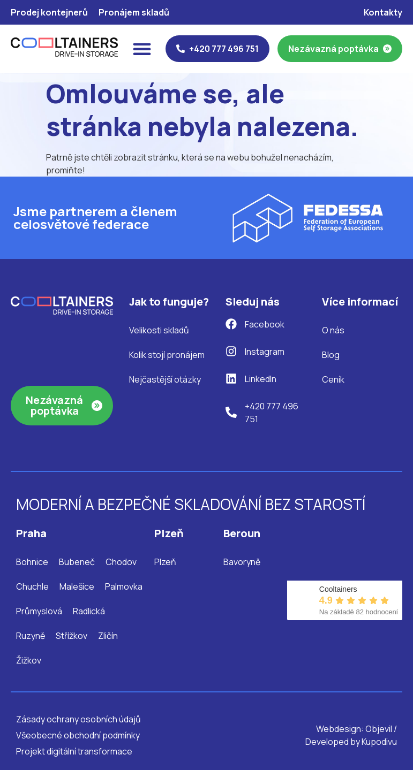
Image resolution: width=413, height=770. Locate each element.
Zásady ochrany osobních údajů (78, 719)
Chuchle (32, 586)
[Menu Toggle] (142, 48)
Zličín (108, 636)
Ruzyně (30, 636)
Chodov (121, 562)
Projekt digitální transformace (74, 751)
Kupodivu (379, 742)
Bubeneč (77, 562)
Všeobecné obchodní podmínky (78, 735)
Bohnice (32, 562)
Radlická (89, 611)
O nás (333, 330)
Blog (331, 355)
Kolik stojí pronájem (167, 355)
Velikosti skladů (159, 330)
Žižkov (28, 660)
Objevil (378, 729)
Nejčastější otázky (165, 379)
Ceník (333, 379)
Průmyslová (39, 611)
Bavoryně (241, 562)
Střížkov (71, 636)
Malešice (76, 586)
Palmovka (123, 586)
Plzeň (165, 562)
